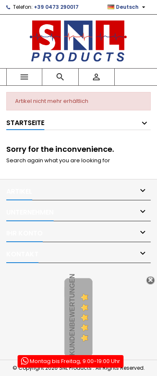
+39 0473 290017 (56, 6)
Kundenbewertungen (72, 315)
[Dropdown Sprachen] (127, 7)
